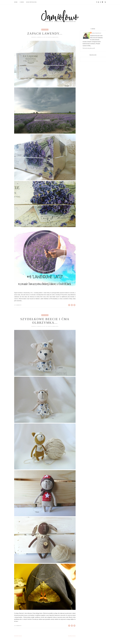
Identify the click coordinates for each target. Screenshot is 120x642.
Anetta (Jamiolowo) (96, 33)
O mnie (22, 2)
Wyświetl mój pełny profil (89, 48)
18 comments (17, 304)
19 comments (17, 625)
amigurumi (45, 315)
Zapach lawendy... (45, 33)
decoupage (45, 29)
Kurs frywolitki (31, 2)
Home (15, 2)
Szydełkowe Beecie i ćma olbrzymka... (45, 321)
